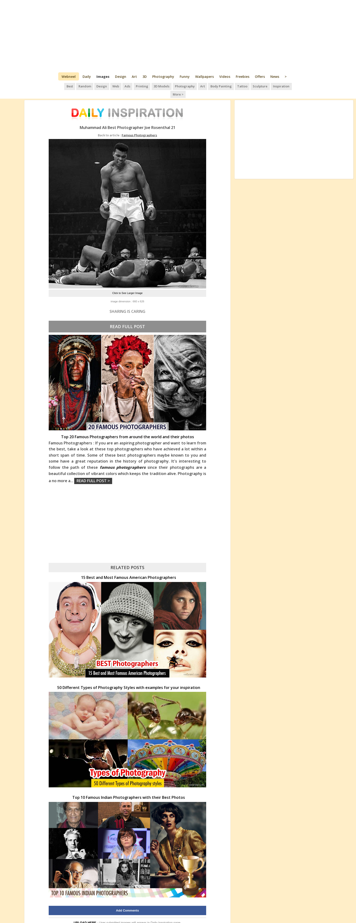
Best (63, 86)
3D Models (154, 86)
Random (78, 86)
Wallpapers (204, 76)
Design (120, 76)
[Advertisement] (178, 35)
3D (144, 76)
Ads (120, 86)
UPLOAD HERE (85, 914)
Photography (163, 76)
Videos (224, 76)
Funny (185, 76)
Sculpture (250, 86)
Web (108, 86)
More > (290, 86)
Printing (134, 86)
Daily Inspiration (162, 914)
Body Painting (212, 86)
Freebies (242, 76)
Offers (260, 76)
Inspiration (271, 86)
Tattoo (233, 86)
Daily (87, 76)
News (274, 76)
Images (103, 76)
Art (134, 76)
